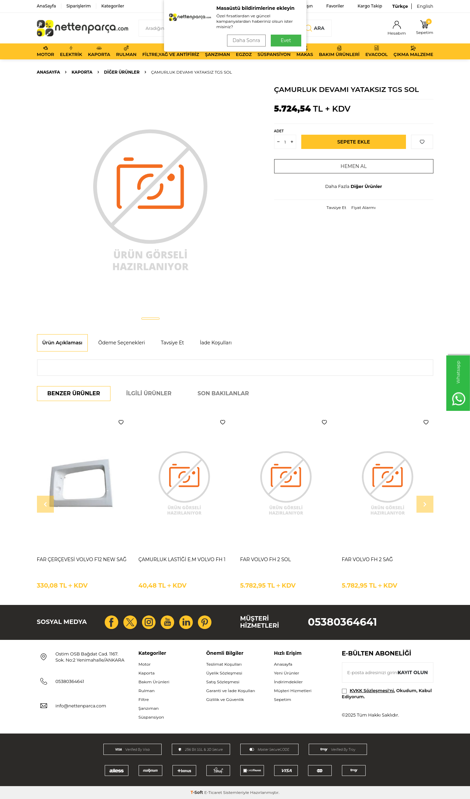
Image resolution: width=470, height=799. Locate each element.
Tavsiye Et (336, 207)
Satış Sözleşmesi (223, 681)
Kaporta (99, 51)
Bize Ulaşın (301, 5)
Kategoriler (112, 5)
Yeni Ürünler (286, 673)
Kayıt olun (413, 672)
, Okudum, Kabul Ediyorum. (387, 693)
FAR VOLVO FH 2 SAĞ (367, 559)
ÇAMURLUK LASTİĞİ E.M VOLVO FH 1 (182, 559)
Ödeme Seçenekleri (121, 343)
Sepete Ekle (353, 142)
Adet (279, 131)
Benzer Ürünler (73, 393)
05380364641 (342, 622)
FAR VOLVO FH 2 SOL (265, 559)
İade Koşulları (216, 343)
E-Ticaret (213, 792)
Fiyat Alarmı (363, 207)
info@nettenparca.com (81, 705)
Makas (305, 51)
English (425, 6)
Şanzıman (217, 51)
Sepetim (282, 699)
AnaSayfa (46, 5)
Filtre (144, 699)
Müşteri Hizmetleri (293, 690)
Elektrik (71, 51)
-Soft (197, 792)
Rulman (126, 51)
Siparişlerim (78, 5)
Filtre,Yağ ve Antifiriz (170, 51)
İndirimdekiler (288, 681)
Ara (314, 28)
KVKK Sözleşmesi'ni (372, 690)
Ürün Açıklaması (62, 343)
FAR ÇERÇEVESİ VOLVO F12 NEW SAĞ (82, 559)
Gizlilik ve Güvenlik (225, 699)
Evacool (376, 51)
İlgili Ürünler (148, 393)
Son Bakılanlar (223, 393)
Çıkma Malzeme (413, 51)
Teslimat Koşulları (224, 664)
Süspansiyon (274, 51)
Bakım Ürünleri (339, 51)
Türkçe (400, 6)
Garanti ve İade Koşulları (230, 690)
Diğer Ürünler (122, 72)
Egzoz (244, 51)
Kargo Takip (369, 5)
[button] (150, 319)
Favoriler (335, 5)
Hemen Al (354, 166)
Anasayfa (48, 72)
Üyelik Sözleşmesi (224, 673)
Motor (45, 51)
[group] (150, 198)
